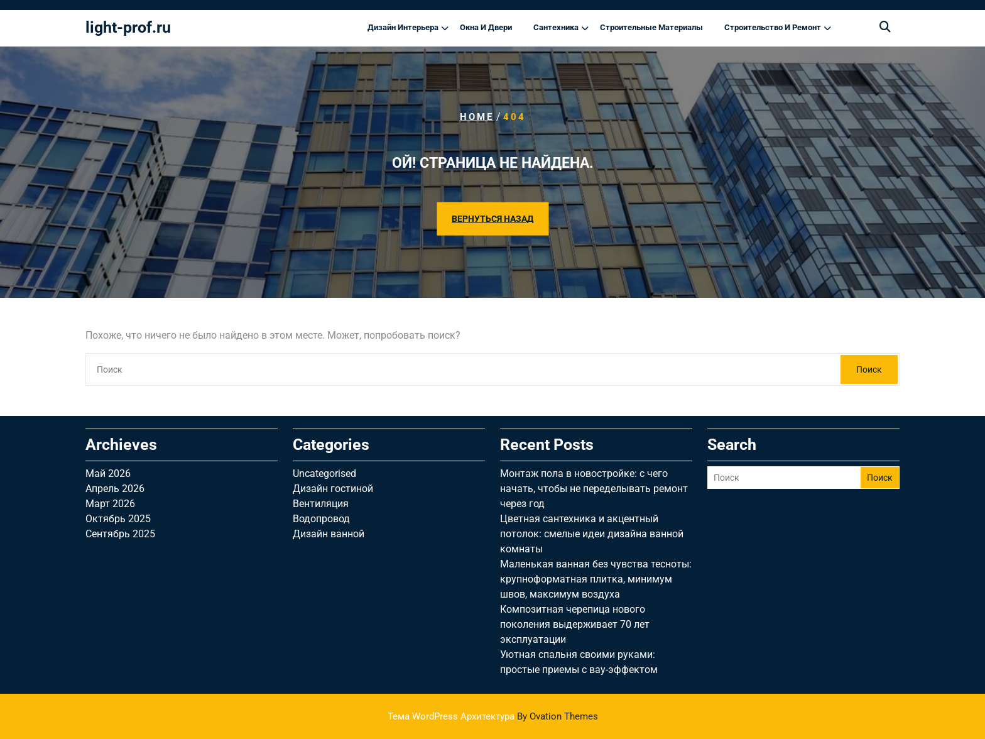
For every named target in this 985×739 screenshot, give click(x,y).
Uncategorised (324, 473)
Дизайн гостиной (333, 489)
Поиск (869, 369)
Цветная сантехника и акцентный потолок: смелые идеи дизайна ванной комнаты (591, 534)
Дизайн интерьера (402, 27)
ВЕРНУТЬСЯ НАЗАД (492, 218)
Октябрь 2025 (118, 519)
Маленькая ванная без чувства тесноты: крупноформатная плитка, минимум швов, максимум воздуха (596, 579)
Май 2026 (108, 473)
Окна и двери (486, 27)
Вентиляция (321, 504)
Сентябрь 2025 (120, 534)
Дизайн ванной (328, 534)
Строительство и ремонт (772, 27)
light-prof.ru (128, 27)
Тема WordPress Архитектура (493, 716)
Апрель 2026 (114, 489)
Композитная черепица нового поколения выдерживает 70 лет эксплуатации (575, 624)
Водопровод (321, 519)
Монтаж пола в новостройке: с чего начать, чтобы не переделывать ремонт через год (594, 489)
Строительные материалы (651, 27)
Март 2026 (110, 504)
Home (477, 117)
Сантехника (556, 27)
